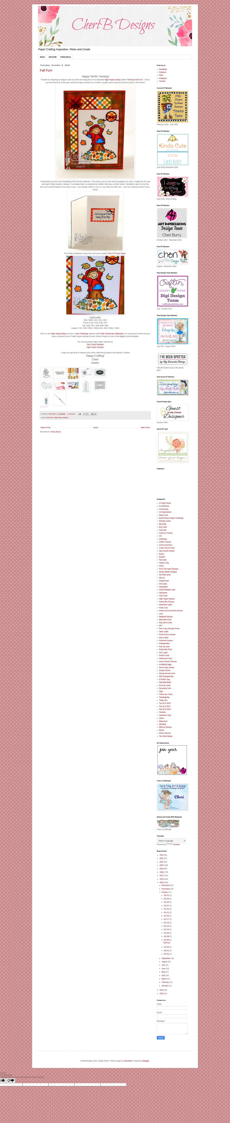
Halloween (163, 593)
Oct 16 (166, 923)
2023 (162, 855)
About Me (53, 57)
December (166, 885)
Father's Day (164, 563)
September (166, 958)
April (164, 975)
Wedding (162, 724)
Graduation (163, 587)
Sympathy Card (165, 688)
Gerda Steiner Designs (168, 572)
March (164, 979)
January (165, 986)
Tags (161, 691)
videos (161, 718)
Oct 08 (166, 936)
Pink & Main (163, 638)
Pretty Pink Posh (165, 649)
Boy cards (163, 527)
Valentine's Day (165, 715)
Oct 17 (166, 919)
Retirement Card (165, 658)
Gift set (162, 578)
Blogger (146, 1061)
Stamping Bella (165, 682)
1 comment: (71, 414)
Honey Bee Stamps (166, 602)
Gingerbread (164, 581)
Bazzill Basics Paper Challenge (171, 518)
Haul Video (163, 596)
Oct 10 (166, 929)
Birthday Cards (165, 521)
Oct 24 (166, 909)
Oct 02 (166, 951)
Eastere (162, 557)
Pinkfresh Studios (166, 641)
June (164, 969)
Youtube (162, 81)
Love (161, 614)
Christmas (163, 539)
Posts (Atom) (55, 432)
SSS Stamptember (166, 676)
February (165, 982)
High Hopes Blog (58, 333)
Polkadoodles (164, 643)
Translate (173, 844)
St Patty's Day (164, 679)
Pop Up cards (164, 647)
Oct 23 (166, 912)
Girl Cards (163, 584)
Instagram (163, 78)
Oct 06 (166, 940)
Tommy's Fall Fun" (135, 80)
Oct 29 (166, 902)
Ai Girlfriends (164, 506)
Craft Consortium (165, 545)
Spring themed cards (167, 673)
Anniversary (163, 509)
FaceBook (163, 69)
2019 (162, 869)
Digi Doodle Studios (166, 551)
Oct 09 (166, 933)
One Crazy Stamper (95, 344)
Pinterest (162, 72)
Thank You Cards (165, 694)
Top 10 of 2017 (165, 706)
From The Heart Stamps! (168, 569)
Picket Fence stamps (167, 635)
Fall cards (49, 417)
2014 (162, 990)
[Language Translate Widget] (171, 840)
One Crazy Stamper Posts (169, 629)
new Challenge (82, 333)
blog (122, 336)
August (165, 962)
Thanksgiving (164, 697)
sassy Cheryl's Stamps (168, 661)
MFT (161, 626)
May (163, 972)
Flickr (161, 75)
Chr (160, 536)
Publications (65, 57)
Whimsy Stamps (165, 727)
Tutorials (162, 712)
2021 (162, 862)
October (165, 892)
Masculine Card (165, 620)
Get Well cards (164, 575)
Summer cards (164, 685)
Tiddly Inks (163, 700)
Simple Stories (164, 670)
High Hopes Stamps (95, 347)
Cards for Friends (166, 533)
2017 (162, 876)
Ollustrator (128, 1061)
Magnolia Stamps (166, 617)
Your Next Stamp (165, 736)
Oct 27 (166, 906)
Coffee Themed (165, 542)
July (163, 965)
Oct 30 (166, 899)
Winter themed (164, 733)
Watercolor (163, 721)
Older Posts (145, 427)
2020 (162, 865)
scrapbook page (165, 664)
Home (42, 57)
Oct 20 (166, 916)
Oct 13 (166, 926)
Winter (161, 730)
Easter (161, 554)
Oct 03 (166, 947)
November (166, 889)
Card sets (162, 530)
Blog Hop (162, 524)
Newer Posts (45, 427)
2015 (162, 882)
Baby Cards (163, 515)
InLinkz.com (44, 407)
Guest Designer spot (167, 590)
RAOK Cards (164, 655)
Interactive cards (165, 605)
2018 (162, 872)
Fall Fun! (46, 70)
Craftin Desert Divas (167, 548)
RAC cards (163, 653)
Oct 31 (166, 895)
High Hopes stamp (112, 80)
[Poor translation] (10, 1080)
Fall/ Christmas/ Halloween (112, 333)
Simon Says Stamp (166, 667)
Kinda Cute (163, 608)
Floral (161, 566)
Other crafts (163, 632)
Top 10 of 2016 (165, 703)
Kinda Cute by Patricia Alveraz (171, 611)
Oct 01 (166, 954)
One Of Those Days (116, 253)
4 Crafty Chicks (165, 503)
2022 (162, 858)
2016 (162, 879)
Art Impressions (165, 512)
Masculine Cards (165, 623)
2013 (162, 993)
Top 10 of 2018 (165, 709)
